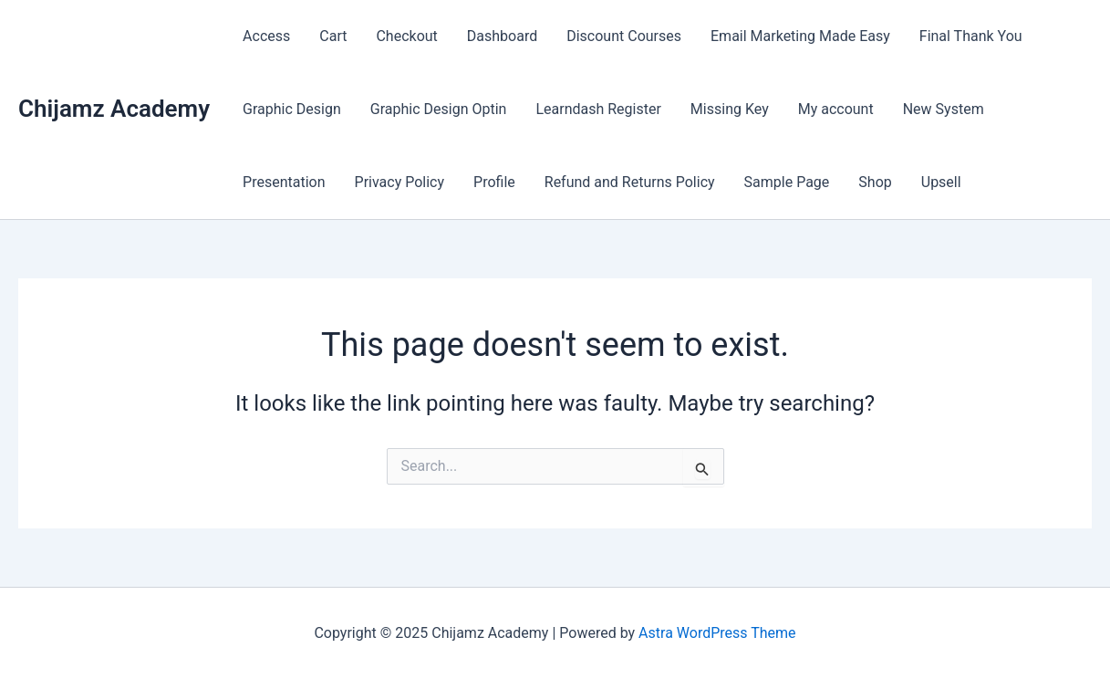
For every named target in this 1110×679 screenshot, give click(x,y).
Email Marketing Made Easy (800, 36)
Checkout (406, 36)
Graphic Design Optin (438, 109)
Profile (494, 182)
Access (266, 36)
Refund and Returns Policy (630, 182)
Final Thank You (970, 36)
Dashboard (502, 36)
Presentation (284, 182)
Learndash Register (597, 109)
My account (836, 109)
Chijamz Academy (114, 108)
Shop (874, 182)
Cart (333, 36)
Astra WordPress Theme (716, 633)
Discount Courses (623, 36)
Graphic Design (292, 109)
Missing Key (729, 109)
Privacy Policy (400, 182)
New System (943, 109)
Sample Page (787, 182)
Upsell (941, 182)
